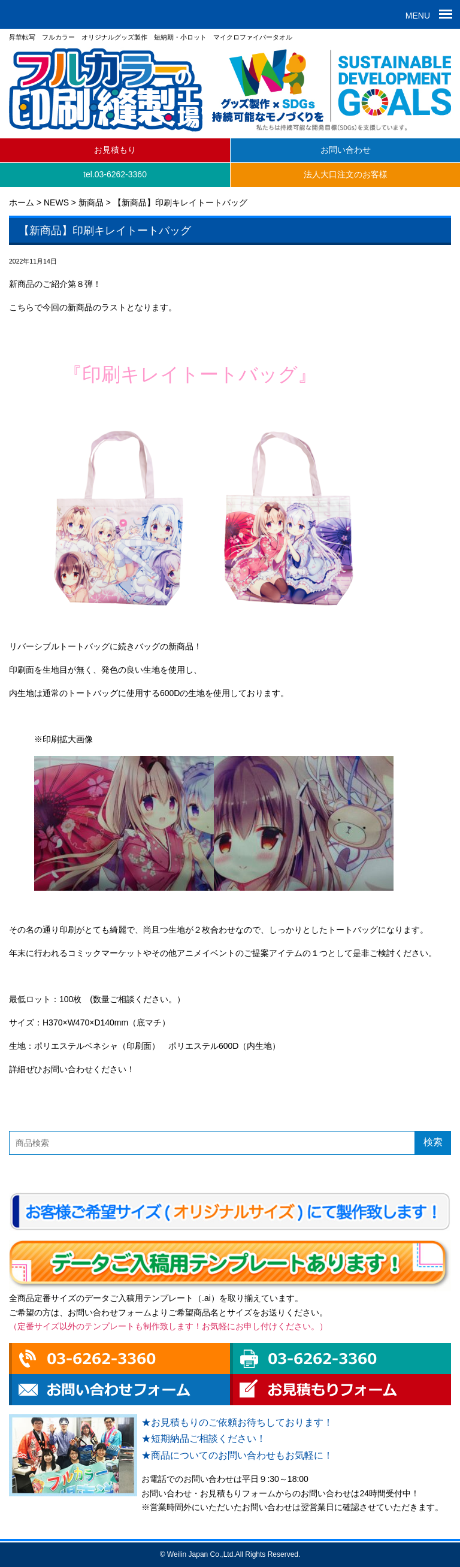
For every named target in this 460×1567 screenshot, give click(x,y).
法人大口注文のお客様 (346, 174)
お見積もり (115, 150)
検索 (433, 1142)
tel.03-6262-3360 (115, 174)
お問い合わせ (345, 150)
